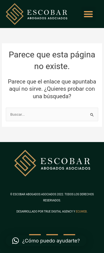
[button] (88, 14)
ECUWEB (81, 211)
